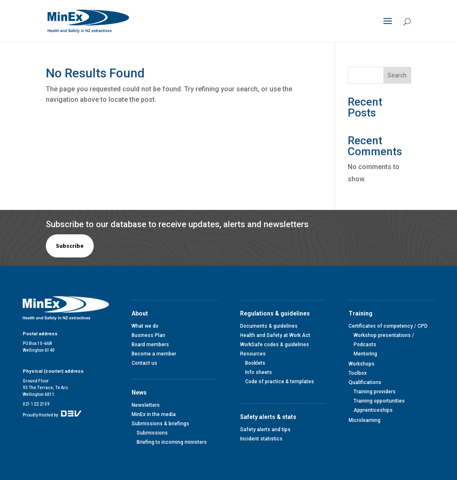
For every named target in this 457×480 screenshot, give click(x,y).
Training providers (375, 392)
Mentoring (365, 354)
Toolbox (358, 373)
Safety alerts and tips (265, 429)
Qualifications (365, 382)
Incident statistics (261, 439)
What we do (145, 326)
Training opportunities (379, 401)
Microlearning (364, 420)
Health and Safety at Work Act (275, 335)
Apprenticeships (373, 410)
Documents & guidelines (269, 326)
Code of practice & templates (279, 382)
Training (362, 313)
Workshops (362, 364)
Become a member (154, 354)
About (141, 313)
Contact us (144, 363)
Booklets (255, 363)
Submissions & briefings (160, 424)
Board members (150, 344)
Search (397, 75)
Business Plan (148, 335)
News (140, 392)
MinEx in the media (154, 414)
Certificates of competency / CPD (388, 326)
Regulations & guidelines (276, 313)
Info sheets (258, 372)
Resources (253, 354)
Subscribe (70, 245)
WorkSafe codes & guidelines (274, 344)
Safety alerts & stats (269, 417)
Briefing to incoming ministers (172, 442)
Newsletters (146, 405)
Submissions (152, 433)
